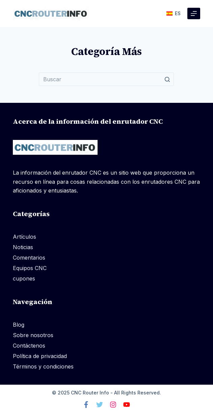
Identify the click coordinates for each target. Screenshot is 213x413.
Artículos (24, 236)
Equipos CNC (30, 268)
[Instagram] (113, 404)
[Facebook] (86, 404)
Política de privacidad (40, 356)
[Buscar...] (106, 79)
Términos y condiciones (43, 366)
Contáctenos (29, 345)
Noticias (23, 247)
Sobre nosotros (33, 335)
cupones (24, 278)
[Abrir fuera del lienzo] (193, 13)
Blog (18, 324)
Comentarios (29, 257)
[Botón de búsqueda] (167, 79)
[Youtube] (126, 404)
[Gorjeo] (99, 404)
